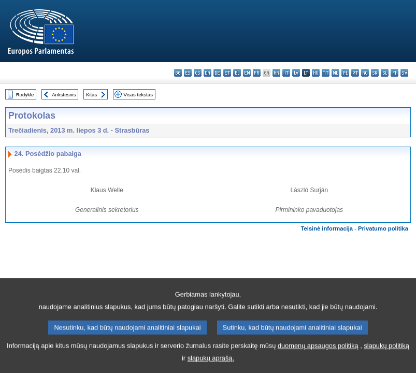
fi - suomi (394, 73)
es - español (188, 73)
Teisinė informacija (327, 228)
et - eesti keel (227, 73)
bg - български (178, 73)
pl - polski (345, 73)
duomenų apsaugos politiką (318, 354)
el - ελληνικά (237, 73)
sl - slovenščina (385, 73)
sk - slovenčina (375, 73)
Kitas (91, 94)
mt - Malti (325, 73)
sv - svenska (404, 73)
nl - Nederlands (335, 73)
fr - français (257, 73)
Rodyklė (25, 94)
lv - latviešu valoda (296, 73)
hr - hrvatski (276, 73)
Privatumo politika (383, 228)
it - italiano (286, 73)
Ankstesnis (64, 94)
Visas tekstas (138, 94)
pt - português (355, 73)
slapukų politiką (386, 354)
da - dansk (207, 73)
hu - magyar (316, 73)
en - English (247, 73)
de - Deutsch (217, 73)
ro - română (365, 73)
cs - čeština (198, 73)
